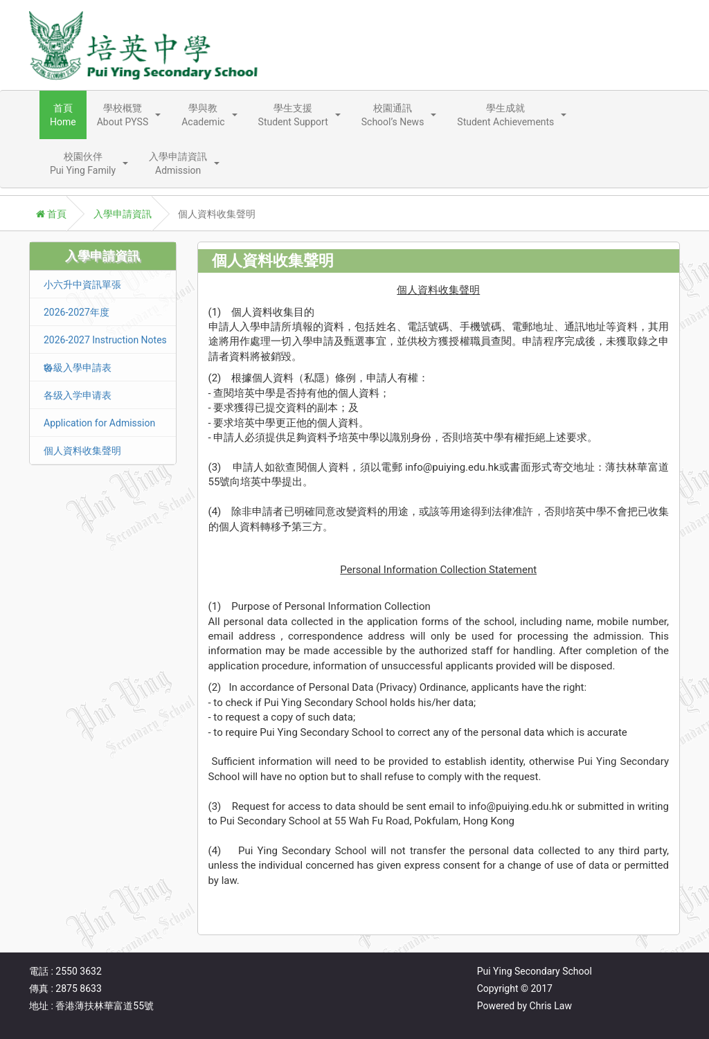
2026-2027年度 (76, 312)
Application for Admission (99, 422)
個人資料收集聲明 (82, 450)
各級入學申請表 (77, 367)
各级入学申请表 (77, 395)
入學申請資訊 (122, 213)
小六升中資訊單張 (82, 284)
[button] (129, 115)
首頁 (51, 213)
